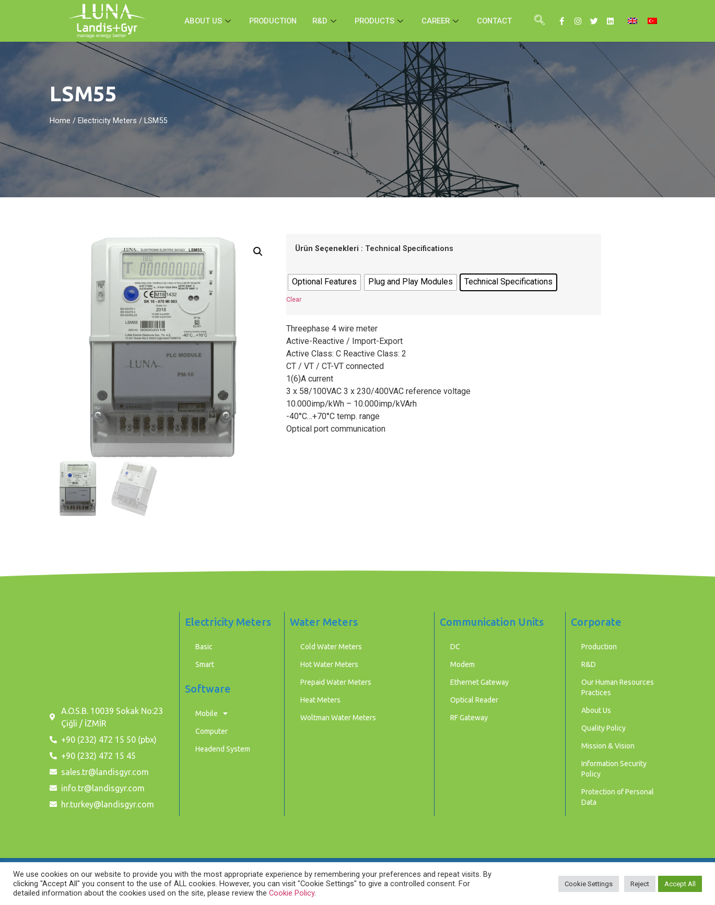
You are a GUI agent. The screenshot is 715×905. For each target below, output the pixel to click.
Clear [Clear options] (293, 299)
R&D (325, 21)
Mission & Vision (608, 746)
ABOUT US (205, 21)
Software (208, 689)
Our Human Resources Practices (617, 687)
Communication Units (492, 622)
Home (60, 120)
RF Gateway (469, 717)
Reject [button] (639, 884)
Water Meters (324, 622)
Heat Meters (320, 700)
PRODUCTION (271, 21)
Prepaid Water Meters (335, 682)
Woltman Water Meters (338, 717)
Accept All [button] (680, 884)
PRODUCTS (381, 21)
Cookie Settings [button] (589, 884)
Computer (211, 731)
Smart (204, 664)
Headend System (222, 749)
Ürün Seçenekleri (327, 249)
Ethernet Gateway (479, 682)
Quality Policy (603, 728)
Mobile (211, 713)
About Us (596, 710)
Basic (204, 646)
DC (455, 646)
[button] (258, 251)
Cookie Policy (291, 893)
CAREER (443, 21)
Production (599, 646)
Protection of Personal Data (617, 797)
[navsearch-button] (539, 20)
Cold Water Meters (331, 646)
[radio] (324, 282)
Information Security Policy (614, 768)
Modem (462, 664)
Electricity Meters (107, 120)
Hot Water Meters (329, 664)
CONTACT (497, 21)
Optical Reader (474, 700)
